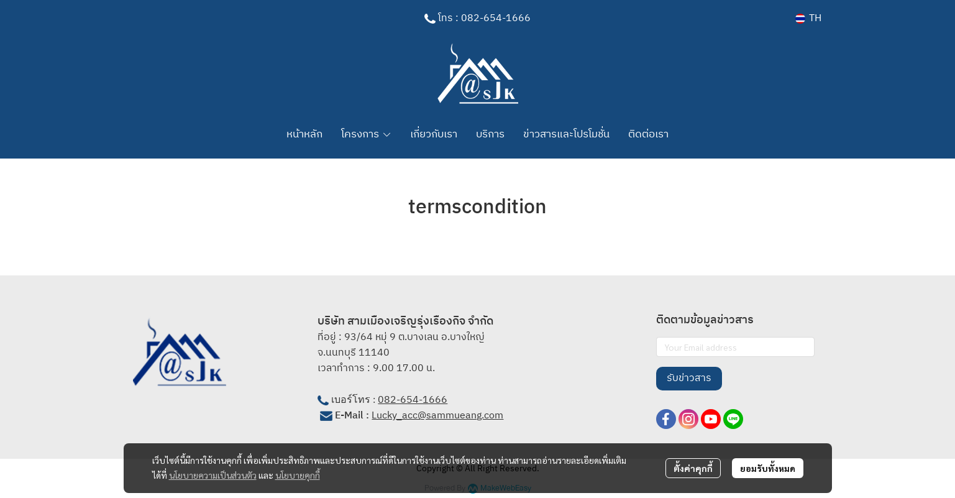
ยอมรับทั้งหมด (767, 468)
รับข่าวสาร (689, 378)
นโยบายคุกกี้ (297, 475)
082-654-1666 (412, 400)
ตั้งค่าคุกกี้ (693, 468)
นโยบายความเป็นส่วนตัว (213, 475)
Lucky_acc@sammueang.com (437, 415)
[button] (808, 18)
